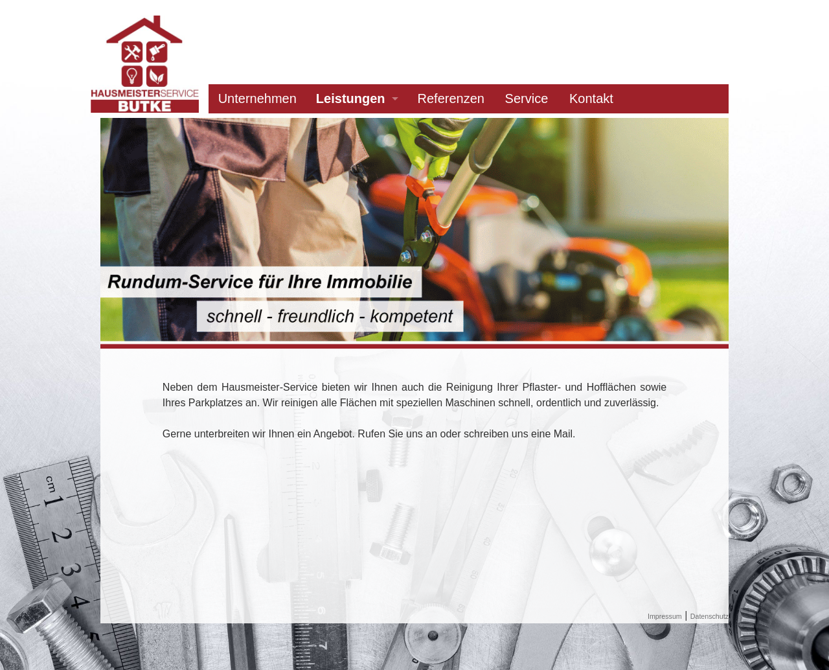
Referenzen (451, 98)
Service (527, 98)
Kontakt (591, 98)
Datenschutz (709, 616)
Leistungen (350, 98)
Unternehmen (257, 98)
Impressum (665, 616)
